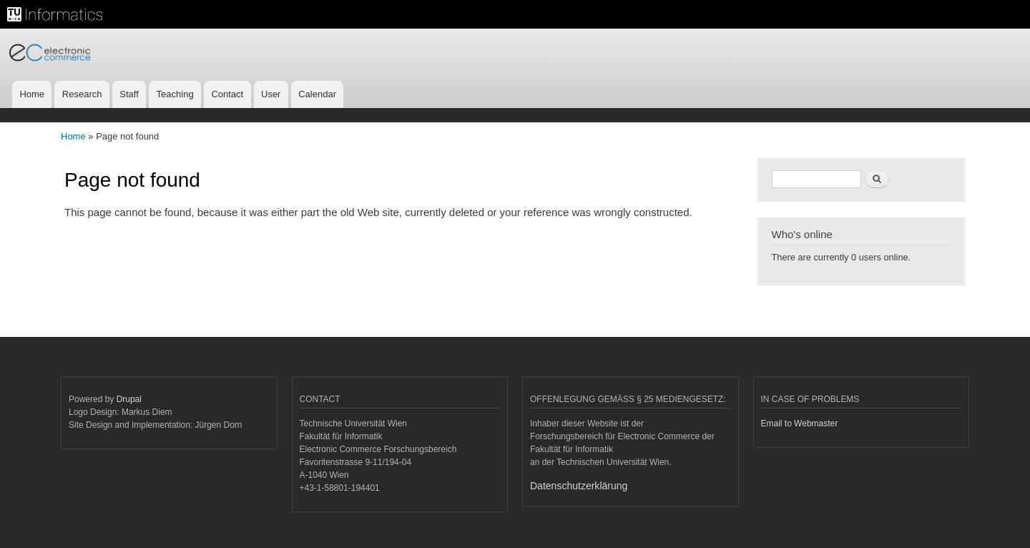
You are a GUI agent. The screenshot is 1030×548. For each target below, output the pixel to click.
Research (82, 94)
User (270, 94)
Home (31, 94)
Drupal (129, 399)
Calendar (317, 94)
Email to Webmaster (799, 424)
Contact (227, 94)
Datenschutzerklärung (578, 485)
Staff (129, 94)
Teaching (175, 94)
